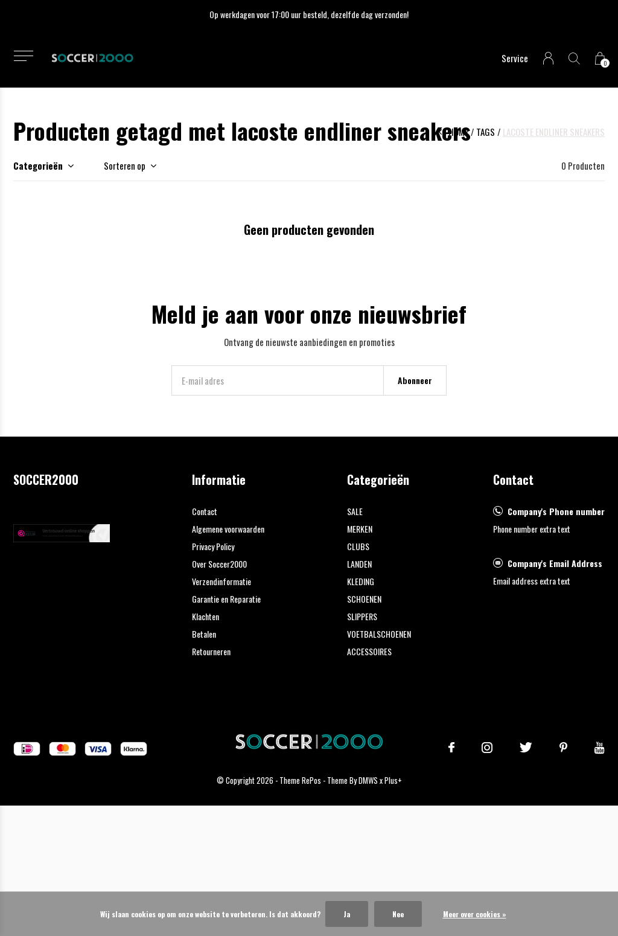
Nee (398, 914)
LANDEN (359, 563)
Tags (485, 131)
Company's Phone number (556, 511)
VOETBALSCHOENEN (379, 633)
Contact (204, 511)
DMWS (368, 780)
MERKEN (359, 528)
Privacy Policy (213, 546)
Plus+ (393, 780)
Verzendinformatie (221, 581)
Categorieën (38, 165)
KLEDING (360, 581)
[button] (23, 56)
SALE (355, 511)
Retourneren (211, 651)
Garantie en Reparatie (226, 598)
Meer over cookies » (474, 914)
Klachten (205, 616)
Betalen (204, 633)
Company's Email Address (555, 563)
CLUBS (358, 546)
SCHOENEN (364, 598)
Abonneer (415, 380)
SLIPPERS (362, 616)
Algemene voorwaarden (228, 528)
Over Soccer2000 (219, 563)
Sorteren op (124, 165)
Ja (346, 914)
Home (458, 131)
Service (515, 58)
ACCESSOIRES (369, 651)
